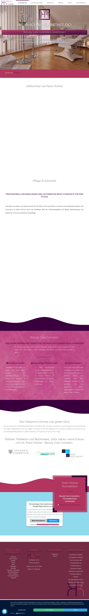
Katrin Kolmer (37, 3)
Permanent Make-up (13, 576)
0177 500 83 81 (36, 569)
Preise (60, 3)
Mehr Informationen (38, 520)
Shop (70, 3)
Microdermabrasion (13, 572)
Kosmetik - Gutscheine (13, 570)
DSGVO (55, 556)
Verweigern (22, 610)
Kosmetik (13, 568)
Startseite (22, 3)
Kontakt (50, 3)
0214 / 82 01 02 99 (36, 566)
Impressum (55, 554)
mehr (76, 610)
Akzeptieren (53, 520)
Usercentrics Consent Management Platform (48, 524)
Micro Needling (13, 574)
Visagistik (13, 578)
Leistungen (81, 3)
